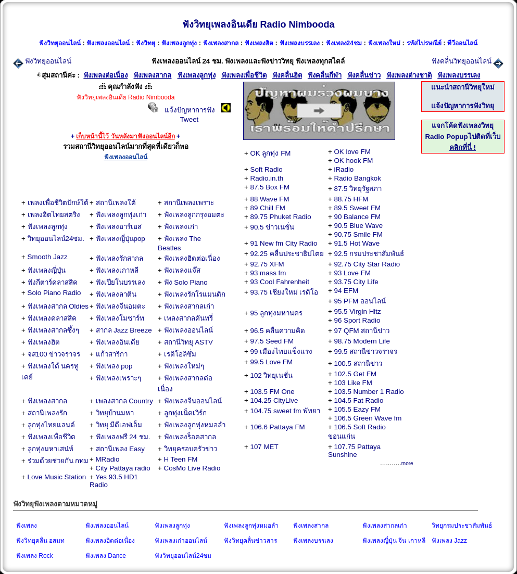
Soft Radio (266, 169)
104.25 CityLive (274, 400)
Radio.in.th (267, 178)
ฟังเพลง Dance (105, 555)
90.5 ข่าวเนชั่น (272, 227)
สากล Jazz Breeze (124, 330)
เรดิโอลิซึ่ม (180, 354)
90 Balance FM (357, 217)
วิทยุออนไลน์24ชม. (56, 239)
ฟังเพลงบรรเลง (313, 540)
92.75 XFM (267, 264)
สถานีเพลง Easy (120, 449)
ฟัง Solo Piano (186, 282)
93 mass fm (268, 273)
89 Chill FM (267, 208)
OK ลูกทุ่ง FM (270, 153)
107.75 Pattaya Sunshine (354, 450)
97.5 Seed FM (272, 341)
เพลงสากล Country (124, 401)
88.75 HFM (351, 199)
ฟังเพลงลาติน (116, 294)
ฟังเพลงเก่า (181, 227)
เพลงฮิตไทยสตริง (54, 215)
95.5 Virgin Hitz (357, 311)
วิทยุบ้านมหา (115, 413)
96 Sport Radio (357, 320)
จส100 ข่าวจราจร (54, 354)
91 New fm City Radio (284, 243)
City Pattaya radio (123, 468)
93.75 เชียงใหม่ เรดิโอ (284, 292)
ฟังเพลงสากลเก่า (189, 306)
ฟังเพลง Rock (34, 555)
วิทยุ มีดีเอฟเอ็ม (119, 425)
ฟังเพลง (26, 525)
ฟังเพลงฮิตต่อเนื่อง (192, 258)
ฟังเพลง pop (114, 366)
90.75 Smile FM (358, 234)
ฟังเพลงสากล (47, 401)
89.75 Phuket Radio (280, 217)
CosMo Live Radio (192, 468)
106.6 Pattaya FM (277, 427)
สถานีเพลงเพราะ (189, 203)
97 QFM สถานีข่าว (362, 331)
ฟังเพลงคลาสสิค (52, 318)
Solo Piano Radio (54, 293)
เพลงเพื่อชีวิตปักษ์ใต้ (58, 203)
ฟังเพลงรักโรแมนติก (194, 294)
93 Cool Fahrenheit (279, 282)
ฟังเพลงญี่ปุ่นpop (120, 239)
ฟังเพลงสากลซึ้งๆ (53, 330)
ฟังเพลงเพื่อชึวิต (51, 437)
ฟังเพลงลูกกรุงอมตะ (194, 215)
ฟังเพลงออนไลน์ (188, 330)
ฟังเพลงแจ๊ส (182, 270)
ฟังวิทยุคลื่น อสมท (40, 540)
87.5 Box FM (270, 187)
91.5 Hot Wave (357, 243)
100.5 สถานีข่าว (358, 363)
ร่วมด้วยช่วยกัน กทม (58, 461)
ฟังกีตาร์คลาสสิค (53, 282)
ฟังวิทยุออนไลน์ (48, 61)
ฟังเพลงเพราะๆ (118, 378)
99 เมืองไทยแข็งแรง (281, 351)
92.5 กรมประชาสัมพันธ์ (369, 254)
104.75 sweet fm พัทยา (285, 411)
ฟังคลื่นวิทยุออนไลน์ (461, 61)
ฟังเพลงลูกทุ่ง (48, 227)
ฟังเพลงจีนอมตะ (120, 306)
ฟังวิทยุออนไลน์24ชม (183, 555)
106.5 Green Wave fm (368, 418)
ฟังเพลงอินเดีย (118, 342)
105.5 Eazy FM (357, 409)
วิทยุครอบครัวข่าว (190, 449)
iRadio (344, 169)
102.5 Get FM (355, 374)
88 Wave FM (269, 199)
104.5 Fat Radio (359, 400)
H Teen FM (181, 459)
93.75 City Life (356, 282)
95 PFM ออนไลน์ (360, 301)
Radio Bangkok (357, 178)
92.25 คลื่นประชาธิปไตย (287, 254)
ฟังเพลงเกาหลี (117, 270)
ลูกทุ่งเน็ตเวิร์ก (185, 413)
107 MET (264, 447)
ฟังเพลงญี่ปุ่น (47, 270)
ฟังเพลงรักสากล (119, 258)
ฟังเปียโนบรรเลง (120, 282)
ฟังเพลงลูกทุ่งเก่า (121, 215)
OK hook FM (353, 160)
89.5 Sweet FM (357, 208)
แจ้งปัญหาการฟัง (190, 110)
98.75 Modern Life (362, 341)
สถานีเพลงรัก (47, 413)
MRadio (108, 459)
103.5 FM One (272, 392)
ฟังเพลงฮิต (44, 342)
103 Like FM (353, 383)
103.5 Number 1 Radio (369, 392)
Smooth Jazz (48, 257)
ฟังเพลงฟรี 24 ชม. (123, 437)
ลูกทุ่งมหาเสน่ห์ (50, 449)
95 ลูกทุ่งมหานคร (276, 313)
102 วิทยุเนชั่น (271, 375)
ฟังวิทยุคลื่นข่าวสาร (250, 540)
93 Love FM (352, 273)
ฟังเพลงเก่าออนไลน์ (181, 540)
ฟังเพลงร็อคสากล (190, 437)
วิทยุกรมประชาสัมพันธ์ (462, 525)
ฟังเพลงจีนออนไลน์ (193, 401)
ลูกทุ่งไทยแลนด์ (51, 425)
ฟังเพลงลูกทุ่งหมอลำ (194, 425)
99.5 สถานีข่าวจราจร (366, 351)
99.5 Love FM (271, 362)
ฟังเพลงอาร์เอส (119, 227)
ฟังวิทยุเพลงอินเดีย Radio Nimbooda (258, 24)
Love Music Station (57, 477)
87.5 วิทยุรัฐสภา (358, 189)
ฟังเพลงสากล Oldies (58, 306)
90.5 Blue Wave (358, 225)
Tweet (189, 119)
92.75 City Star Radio (367, 264)
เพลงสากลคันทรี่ (188, 318)
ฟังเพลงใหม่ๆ (184, 366)
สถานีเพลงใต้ (116, 203)
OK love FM (352, 152)
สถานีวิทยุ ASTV (188, 342)
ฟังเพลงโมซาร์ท (120, 318)
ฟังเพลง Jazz (449, 540)
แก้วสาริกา (112, 354)
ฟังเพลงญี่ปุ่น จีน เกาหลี (393, 540)
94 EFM (346, 291)
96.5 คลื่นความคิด (278, 331)
